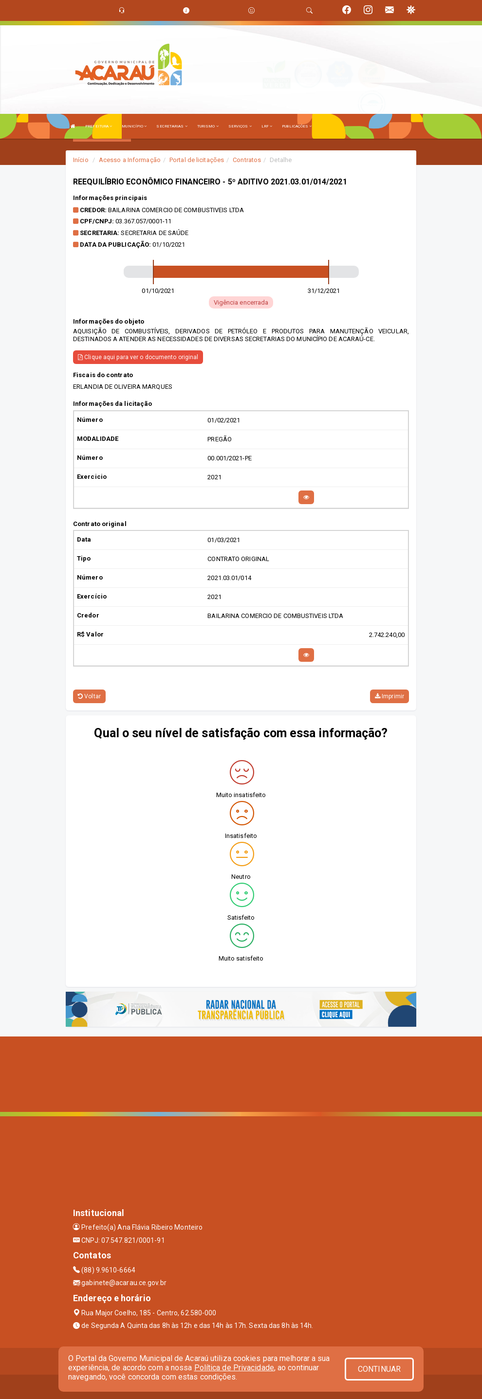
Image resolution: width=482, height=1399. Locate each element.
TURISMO (208, 126)
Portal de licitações (196, 160)
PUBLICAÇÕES (297, 126)
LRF (267, 126)
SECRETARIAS (171, 126)
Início (81, 160)
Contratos (247, 160)
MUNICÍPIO (134, 126)
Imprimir (389, 696)
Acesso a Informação (130, 160)
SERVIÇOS (240, 126)
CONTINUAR (379, 1369)
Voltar (89, 696)
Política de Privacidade (234, 1367)
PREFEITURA (98, 126)
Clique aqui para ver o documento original (138, 357)
